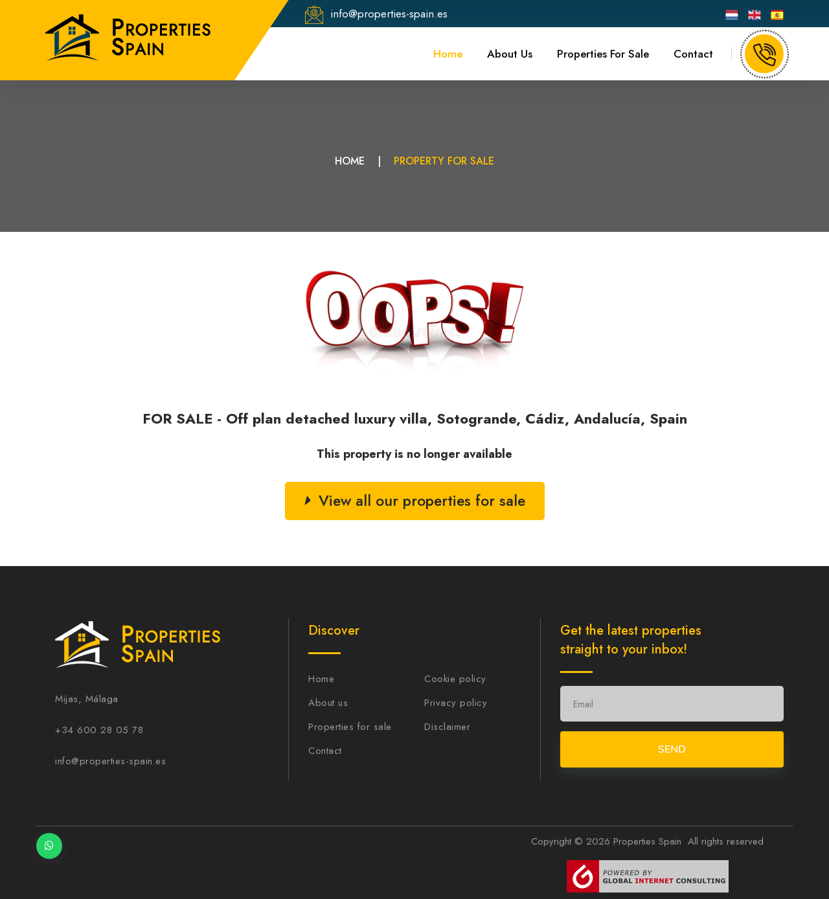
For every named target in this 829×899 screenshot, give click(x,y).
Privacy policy (455, 703)
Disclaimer (447, 727)
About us (509, 54)
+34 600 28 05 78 (99, 730)
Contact (693, 54)
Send (672, 749)
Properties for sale (603, 54)
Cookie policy (455, 679)
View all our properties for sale (414, 501)
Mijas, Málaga (87, 699)
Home (447, 54)
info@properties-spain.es (389, 13)
